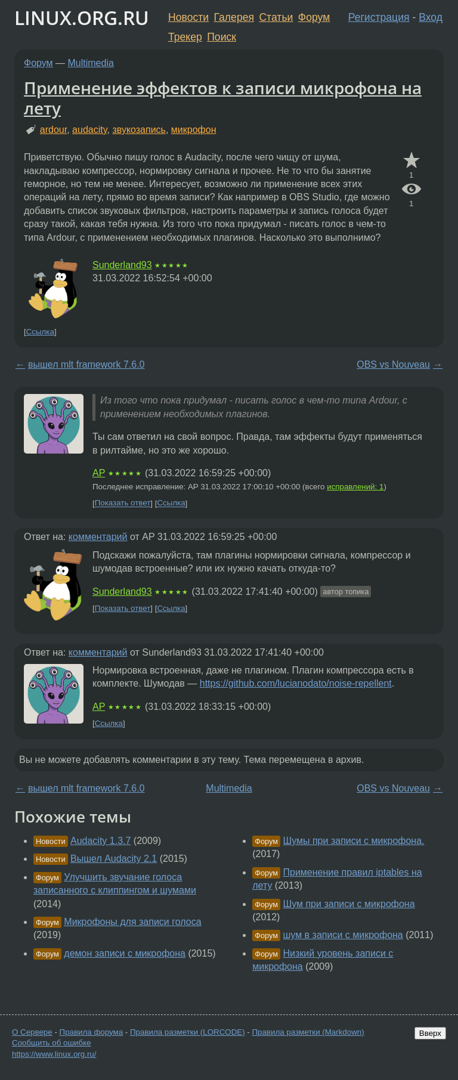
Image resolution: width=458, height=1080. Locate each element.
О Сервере (32, 1032)
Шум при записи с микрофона (349, 904)
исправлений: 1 (355, 486)
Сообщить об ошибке (51, 1042)
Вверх (430, 1033)
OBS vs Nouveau (393, 364)
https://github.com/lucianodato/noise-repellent (296, 683)
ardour (53, 130)
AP (98, 473)
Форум (314, 17)
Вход (430, 17)
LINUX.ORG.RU (81, 17)
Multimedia (91, 63)
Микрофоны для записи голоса (132, 922)
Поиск (221, 37)
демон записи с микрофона (124, 953)
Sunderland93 (122, 265)
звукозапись (139, 130)
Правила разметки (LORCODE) (187, 1032)
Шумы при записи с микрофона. (354, 841)
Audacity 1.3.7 (100, 841)
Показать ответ (123, 503)
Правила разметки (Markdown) (308, 1032)
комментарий (98, 537)
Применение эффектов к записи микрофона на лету (223, 97)
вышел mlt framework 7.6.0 (86, 364)
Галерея (234, 17)
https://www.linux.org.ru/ (54, 1054)
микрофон (193, 130)
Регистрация (379, 17)
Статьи (276, 17)
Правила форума (91, 1032)
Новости (188, 17)
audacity (89, 130)
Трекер (185, 37)
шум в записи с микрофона (343, 935)
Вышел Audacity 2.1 (113, 859)
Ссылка (40, 331)
